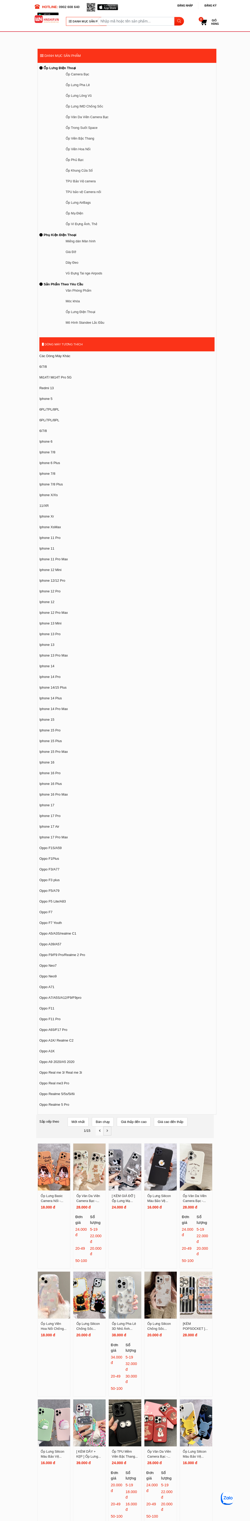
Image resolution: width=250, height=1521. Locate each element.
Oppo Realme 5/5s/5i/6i (57, 1094)
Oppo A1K (47, 1051)
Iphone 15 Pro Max (53, 752)
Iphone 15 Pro (49, 730)
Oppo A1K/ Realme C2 (56, 1040)
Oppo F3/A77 (49, 869)
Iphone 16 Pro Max (53, 794)
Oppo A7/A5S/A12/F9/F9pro (60, 998)
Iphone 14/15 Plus (52, 687)
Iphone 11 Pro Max (53, 559)
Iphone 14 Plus (50, 698)
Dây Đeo (72, 262)
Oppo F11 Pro (49, 1019)
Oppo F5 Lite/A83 (52, 901)
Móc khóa (73, 301)
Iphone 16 (46, 762)
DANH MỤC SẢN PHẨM (86, 21)
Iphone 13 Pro (49, 634)
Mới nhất (77, 1122)
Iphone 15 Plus (50, 741)
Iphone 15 (46, 720)
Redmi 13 (46, 388)
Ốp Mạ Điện (74, 213)
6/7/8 (43, 367)
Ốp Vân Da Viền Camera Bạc (87, 117)
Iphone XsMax (50, 527)
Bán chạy (103, 1122)
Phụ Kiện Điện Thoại (57, 235)
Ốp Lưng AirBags (78, 203)
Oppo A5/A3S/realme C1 (57, 933)
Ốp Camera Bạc (77, 74)
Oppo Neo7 (48, 965)
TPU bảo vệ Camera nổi (83, 192)
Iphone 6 (45, 441)
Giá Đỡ (71, 252)
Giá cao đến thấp (170, 1122)
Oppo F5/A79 (49, 891)
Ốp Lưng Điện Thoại (57, 68)
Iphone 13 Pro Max (53, 655)
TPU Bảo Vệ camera (81, 181)
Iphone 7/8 (47, 452)
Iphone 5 (45, 399)
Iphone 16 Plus (50, 784)
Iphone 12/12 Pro (52, 580)
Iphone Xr (46, 516)
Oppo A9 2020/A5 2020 (57, 1062)
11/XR (44, 506)
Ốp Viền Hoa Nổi (78, 149)
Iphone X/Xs (48, 495)
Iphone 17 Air (49, 826)
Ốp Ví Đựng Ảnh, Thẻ (81, 224)
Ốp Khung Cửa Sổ (79, 170)
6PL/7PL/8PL (49, 409)
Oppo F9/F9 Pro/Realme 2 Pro (62, 955)
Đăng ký (211, 5)
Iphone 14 (46, 666)
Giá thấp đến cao (134, 1122)
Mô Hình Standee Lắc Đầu (85, 322)
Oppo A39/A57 (50, 944)
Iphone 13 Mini (50, 623)
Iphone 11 (46, 548)
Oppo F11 (46, 1008)
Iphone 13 (46, 645)
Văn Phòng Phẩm (79, 290)
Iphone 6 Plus (49, 463)
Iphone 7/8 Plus (51, 484)
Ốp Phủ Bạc (75, 160)
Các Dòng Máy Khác (54, 356)
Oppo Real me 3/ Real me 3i (60, 1072)
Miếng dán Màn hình (81, 241)
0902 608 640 (69, 7)
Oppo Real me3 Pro (54, 1083)
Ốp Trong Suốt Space (81, 128)
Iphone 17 (46, 805)
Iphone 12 (46, 602)
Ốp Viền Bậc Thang (80, 138)
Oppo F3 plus (49, 880)
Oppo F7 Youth (50, 923)
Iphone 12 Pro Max (53, 613)
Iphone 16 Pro (49, 773)
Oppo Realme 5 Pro (54, 1105)
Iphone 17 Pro (49, 816)
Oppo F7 (45, 912)
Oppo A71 (46, 987)
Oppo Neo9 (48, 976)
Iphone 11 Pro (49, 538)
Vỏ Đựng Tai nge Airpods (84, 273)
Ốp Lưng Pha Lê (78, 85)
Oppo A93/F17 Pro (53, 1030)
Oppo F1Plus (49, 859)
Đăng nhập (185, 5)
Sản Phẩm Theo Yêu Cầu (61, 284)
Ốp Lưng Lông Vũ (79, 96)
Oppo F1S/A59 (50, 848)
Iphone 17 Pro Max (53, 837)
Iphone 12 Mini (50, 570)
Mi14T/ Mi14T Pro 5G (55, 377)
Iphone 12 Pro (49, 591)
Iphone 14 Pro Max (53, 709)
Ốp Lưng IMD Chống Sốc (84, 106)
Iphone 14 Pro (49, 677)
